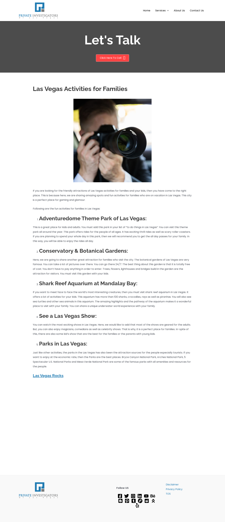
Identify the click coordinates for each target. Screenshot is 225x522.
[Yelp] (137, 505)
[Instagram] (133, 496)
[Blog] (120, 500)
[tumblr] (133, 500)
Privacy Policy (173, 489)
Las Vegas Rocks (49, 375)
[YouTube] (146, 496)
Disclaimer (171, 484)
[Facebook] (120, 496)
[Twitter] (126, 496)
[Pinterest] (127, 500)
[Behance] (152, 496)
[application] (167, 10)
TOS (167, 494)
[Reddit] (146, 500)
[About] (153, 500)
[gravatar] (140, 500)
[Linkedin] (139, 496)
